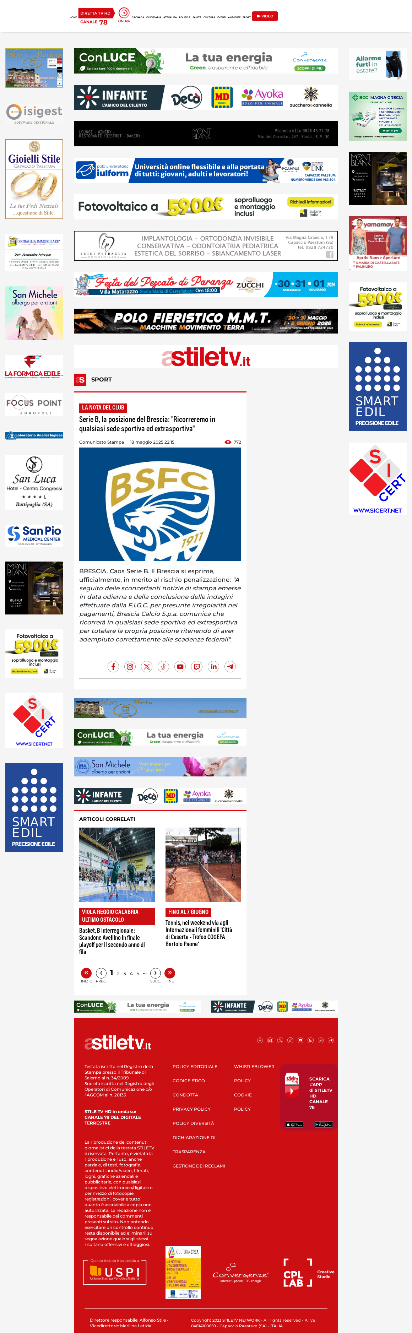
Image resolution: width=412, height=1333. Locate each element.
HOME (73, 17)
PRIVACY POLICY (192, 1109)
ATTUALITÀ (170, 17)
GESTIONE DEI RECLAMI (199, 1166)
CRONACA (138, 17)
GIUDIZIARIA (153, 17)
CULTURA (209, 17)
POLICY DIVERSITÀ (193, 1123)
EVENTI (221, 17)
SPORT (247, 17)
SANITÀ (197, 17)
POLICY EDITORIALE (195, 1066)
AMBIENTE (234, 17)
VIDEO (265, 16)
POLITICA (184, 17)
